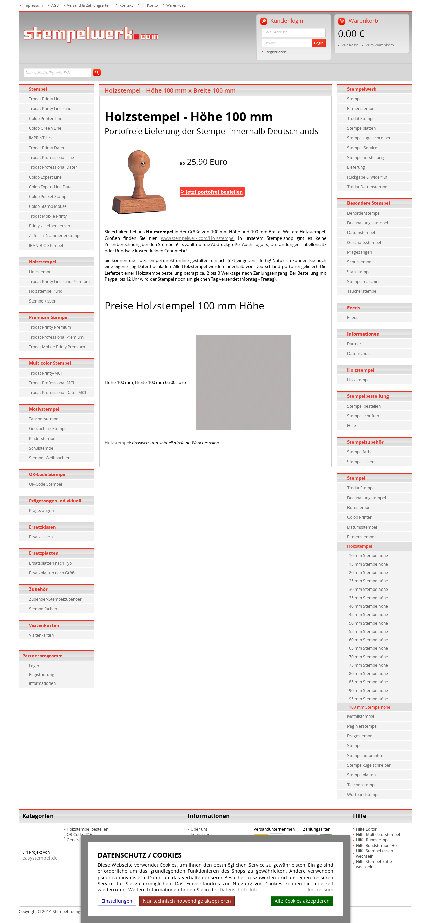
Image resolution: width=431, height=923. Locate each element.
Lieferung (356, 167)
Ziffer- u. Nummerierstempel (56, 235)
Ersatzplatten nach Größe (53, 572)
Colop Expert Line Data (50, 186)
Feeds (353, 308)
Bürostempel (359, 507)
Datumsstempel (362, 527)
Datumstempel (361, 232)
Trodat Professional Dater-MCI (57, 392)
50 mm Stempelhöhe (368, 623)
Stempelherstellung (365, 157)
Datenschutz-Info (239, 889)
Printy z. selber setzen (49, 225)
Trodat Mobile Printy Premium (57, 346)
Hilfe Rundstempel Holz (378, 845)
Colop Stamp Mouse (48, 206)
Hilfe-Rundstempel (373, 839)
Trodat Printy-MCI (45, 373)
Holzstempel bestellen (87, 829)
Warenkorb (176, 5)
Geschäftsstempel (364, 242)
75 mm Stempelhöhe (368, 665)
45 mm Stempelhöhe (368, 614)
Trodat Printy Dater (47, 147)
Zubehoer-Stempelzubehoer (55, 599)
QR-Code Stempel (48, 474)
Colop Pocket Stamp (47, 196)
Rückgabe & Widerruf (367, 177)
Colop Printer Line (45, 118)
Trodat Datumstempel (367, 186)
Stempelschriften (363, 415)
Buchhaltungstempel (366, 497)
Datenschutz (359, 353)
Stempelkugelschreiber (369, 137)
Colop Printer (359, 517)
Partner (354, 343)
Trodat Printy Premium (50, 327)
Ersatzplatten (44, 553)
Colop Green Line (45, 128)
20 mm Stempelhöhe (368, 572)
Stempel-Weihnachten (49, 457)
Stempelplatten (361, 128)
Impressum (320, 890)
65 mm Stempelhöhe (368, 648)
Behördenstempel (364, 213)
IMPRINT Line (41, 137)
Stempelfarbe (360, 451)
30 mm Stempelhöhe (368, 589)
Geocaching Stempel (48, 428)
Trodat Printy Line (45, 98)
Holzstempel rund (45, 291)
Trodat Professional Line (51, 157)
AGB (55, 5)
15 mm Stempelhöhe (368, 564)
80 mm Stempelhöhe (368, 673)
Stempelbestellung (368, 396)
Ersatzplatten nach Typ (50, 563)
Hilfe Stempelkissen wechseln (374, 853)
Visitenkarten (44, 625)
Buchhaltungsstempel (367, 222)
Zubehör (38, 589)
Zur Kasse (350, 44)
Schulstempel (41, 448)
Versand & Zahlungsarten (89, 5)
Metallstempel (360, 716)
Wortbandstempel (364, 794)
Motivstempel (44, 409)
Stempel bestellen (364, 406)
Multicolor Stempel (50, 363)
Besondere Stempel (368, 203)
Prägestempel (360, 735)
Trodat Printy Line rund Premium (59, 281)
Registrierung (41, 674)
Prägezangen (41, 510)
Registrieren (276, 51)
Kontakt (126, 5)
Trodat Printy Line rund (50, 108)
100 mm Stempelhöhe (369, 707)
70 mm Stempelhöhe (368, 656)
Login (319, 43)
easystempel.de (40, 858)
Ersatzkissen (42, 527)
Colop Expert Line (45, 177)
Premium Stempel (49, 317)
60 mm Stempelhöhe (368, 639)
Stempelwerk (361, 89)
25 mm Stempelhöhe (368, 580)
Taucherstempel (44, 418)
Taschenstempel (362, 784)
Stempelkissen (42, 301)
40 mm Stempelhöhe (368, 606)
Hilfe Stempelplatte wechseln (374, 864)
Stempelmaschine (364, 281)
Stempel (38, 89)
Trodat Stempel (361, 118)
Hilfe (351, 425)
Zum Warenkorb (380, 44)
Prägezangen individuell (55, 501)
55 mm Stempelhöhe (368, 631)
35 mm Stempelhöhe (368, 597)
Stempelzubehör (365, 442)
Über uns (199, 829)
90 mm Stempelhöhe (368, 690)
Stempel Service (362, 147)
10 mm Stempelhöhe (368, 555)
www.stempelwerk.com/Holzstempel (197, 238)
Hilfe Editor (366, 829)
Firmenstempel (361, 108)
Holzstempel (42, 262)
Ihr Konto (149, 5)
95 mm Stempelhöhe (368, 698)
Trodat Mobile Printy (48, 216)
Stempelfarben (43, 608)
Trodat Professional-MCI (51, 382)
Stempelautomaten (365, 755)
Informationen (42, 683)
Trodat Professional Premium (56, 337)
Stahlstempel (359, 271)
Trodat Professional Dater (53, 167)
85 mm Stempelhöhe (368, 682)
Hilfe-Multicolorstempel (378, 834)
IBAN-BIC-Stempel (46, 245)
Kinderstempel (42, 438)
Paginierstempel (362, 726)
